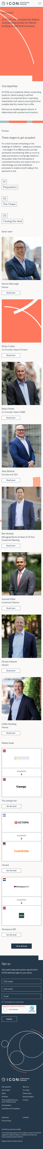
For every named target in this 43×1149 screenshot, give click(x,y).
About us (26, 1087)
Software (5, 1097)
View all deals (21, 946)
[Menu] (39, 3)
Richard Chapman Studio (15, 1141)
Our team (26, 1090)
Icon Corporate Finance (15, 3)
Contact (25, 1100)
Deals (4, 1093)
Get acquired (6, 1087)
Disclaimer (5, 1117)
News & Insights (28, 1097)
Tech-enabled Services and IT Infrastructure (10, 1101)
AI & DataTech (6, 1105)
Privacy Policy (6, 1121)
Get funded (6, 1090)
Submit (9, 1019)
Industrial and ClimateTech (11, 1109)
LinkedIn (26, 1117)
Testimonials (27, 1093)
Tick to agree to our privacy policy (13, 1002)
